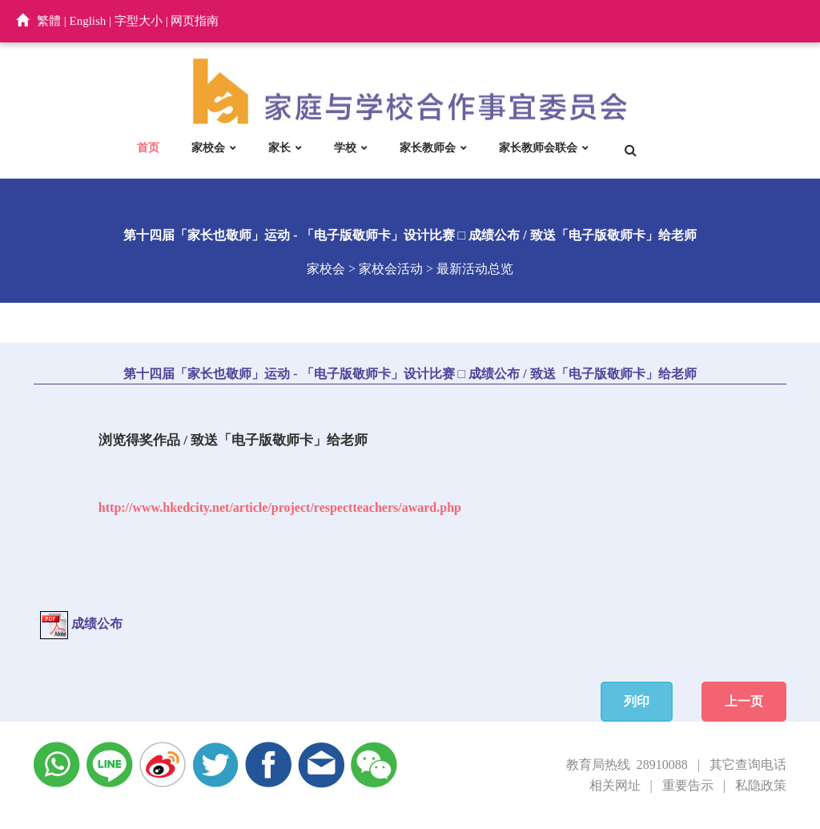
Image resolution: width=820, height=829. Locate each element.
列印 (636, 701)
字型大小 (139, 20)
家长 (279, 147)
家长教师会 (428, 147)
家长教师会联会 (538, 147)
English (88, 20)
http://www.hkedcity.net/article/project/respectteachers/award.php (279, 507)
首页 (148, 147)
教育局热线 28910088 (627, 764)
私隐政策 (760, 785)
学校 (345, 147)
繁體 (49, 20)
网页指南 (195, 20)
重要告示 (687, 785)
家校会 (208, 147)
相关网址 (615, 785)
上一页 (744, 701)
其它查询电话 (747, 764)
